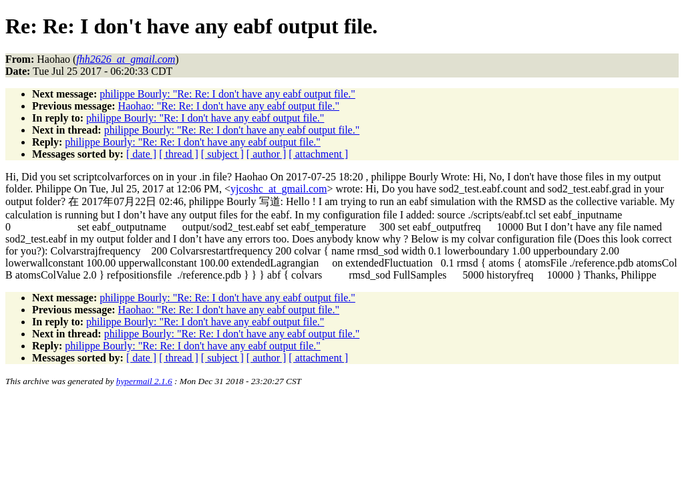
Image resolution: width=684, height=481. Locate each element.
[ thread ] (178, 154)
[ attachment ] (318, 154)
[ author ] (266, 154)
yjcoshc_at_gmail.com (278, 188)
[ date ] (141, 154)
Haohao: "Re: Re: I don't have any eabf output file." (228, 106)
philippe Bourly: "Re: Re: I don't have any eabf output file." (227, 94)
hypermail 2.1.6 (144, 381)
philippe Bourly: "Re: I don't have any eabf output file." (205, 118)
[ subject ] (222, 154)
